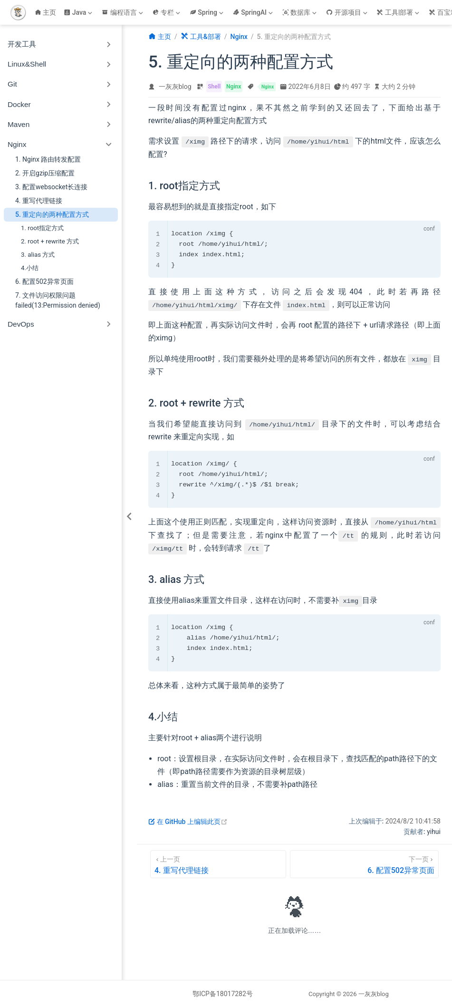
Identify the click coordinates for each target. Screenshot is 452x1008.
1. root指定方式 (42, 228)
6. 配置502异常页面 (44, 281)
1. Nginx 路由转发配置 (48, 159)
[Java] (79, 12)
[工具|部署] (399, 12)
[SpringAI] (254, 12)
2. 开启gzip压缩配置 (45, 173)
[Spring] (207, 12)
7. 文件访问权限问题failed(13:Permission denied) (57, 300)
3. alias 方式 (38, 254)
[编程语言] (123, 12)
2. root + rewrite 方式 (50, 241)
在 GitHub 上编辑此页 (188, 821)
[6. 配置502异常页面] (364, 864)
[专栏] (167, 12)
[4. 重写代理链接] (218, 864)
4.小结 (29, 267)
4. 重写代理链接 (38, 200)
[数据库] (300, 12)
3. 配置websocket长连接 (51, 187)
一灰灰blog (175, 86)
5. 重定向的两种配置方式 (52, 214)
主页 (46, 12)
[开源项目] (347, 12)
